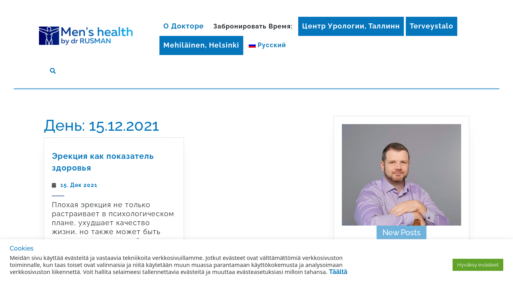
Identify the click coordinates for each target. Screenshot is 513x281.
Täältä (338, 272)
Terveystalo (431, 26)
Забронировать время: (253, 26)
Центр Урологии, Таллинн (351, 26)
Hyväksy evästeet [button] (478, 265)
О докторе (183, 26)
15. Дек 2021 (78, 185)
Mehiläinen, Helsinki (201, 45)
